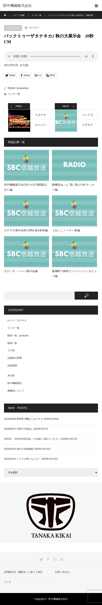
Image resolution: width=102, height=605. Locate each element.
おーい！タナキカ (17, 320)
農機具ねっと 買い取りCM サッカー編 (73, 187)
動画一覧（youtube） (18, 335)
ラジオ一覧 (13, 28)
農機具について (15, 390)
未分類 (11, 375)
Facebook (48, 559)
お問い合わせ (62, 572)
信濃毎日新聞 (14, 358)
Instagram (54, 559)
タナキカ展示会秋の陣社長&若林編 (26, 230)
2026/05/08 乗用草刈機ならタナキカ (23, 419)
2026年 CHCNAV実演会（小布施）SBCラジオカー (32, 439)
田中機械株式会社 (17, 6)
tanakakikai (23, 88)
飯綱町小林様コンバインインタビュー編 (74, 273)
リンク (7, 582)
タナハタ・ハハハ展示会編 (21, 271)
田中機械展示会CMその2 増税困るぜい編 (25, 187)
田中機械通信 (14, 383)
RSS (61, 559)
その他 (11, 350)
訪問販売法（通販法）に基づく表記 (23, 572)
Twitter (41, 559)
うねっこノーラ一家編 (66, 230)
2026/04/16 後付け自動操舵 (18, 449)
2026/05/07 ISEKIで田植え (18, 429)
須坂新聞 (12, 365)
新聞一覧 (12, 343)
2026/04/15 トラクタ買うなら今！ (22, 458)
